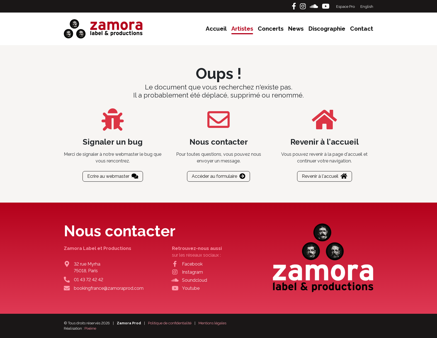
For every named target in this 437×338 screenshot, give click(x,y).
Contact (361, 28)
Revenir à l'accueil (324, 176)
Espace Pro (346, 6)
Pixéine (90, 328)
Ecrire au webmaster (112, 176)
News (296, 28)
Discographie (326, 28)
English (366, 6)
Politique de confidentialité (169, 323)
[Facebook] (295, 6)
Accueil (216, 28)
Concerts (270, 28)
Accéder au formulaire (218, 176)
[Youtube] (325, 6)
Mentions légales (212, 323)
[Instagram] (303, 6)
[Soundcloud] (315, 6)
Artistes (242, 28)
